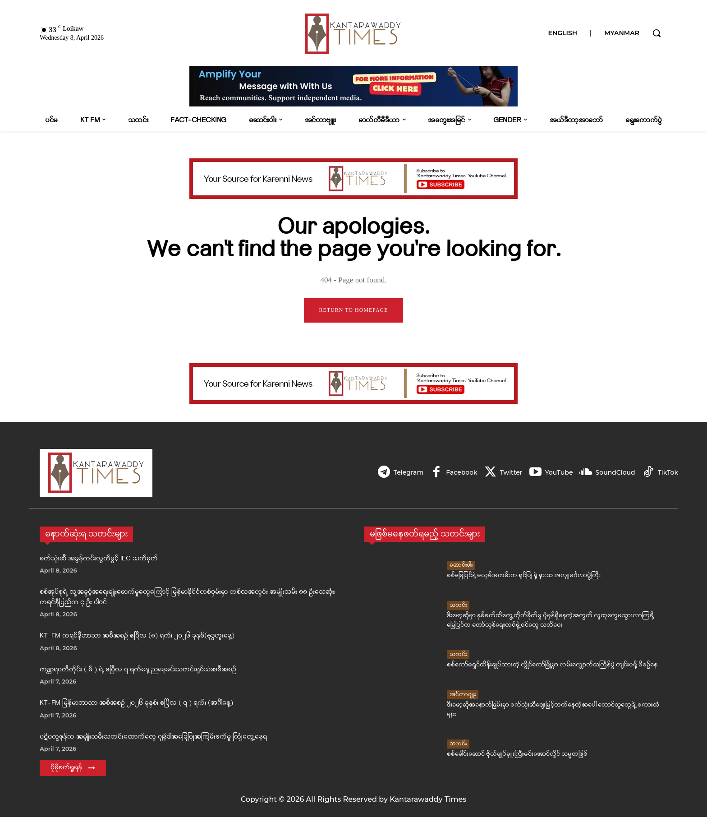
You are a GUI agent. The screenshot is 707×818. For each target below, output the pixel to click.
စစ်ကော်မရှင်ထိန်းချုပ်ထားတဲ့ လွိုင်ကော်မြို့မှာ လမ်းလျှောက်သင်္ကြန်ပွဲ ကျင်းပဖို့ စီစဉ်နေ (552, 665)
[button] (656, 33)
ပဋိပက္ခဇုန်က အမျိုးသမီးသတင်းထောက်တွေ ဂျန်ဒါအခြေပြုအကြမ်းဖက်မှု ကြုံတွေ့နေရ (153, 737)
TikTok (668, 473)
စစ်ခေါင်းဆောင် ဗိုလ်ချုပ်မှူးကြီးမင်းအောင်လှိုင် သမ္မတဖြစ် (517, 755)
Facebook (456, 473)
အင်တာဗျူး (463, 695)
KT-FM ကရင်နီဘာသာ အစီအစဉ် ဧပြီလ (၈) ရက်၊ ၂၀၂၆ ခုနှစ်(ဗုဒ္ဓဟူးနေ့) (137, 637)
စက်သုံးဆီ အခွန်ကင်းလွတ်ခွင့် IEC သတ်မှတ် (99, 559)
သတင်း (458, 605)
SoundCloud (614, 473)
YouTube (556, 473)
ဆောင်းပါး (461, 566)
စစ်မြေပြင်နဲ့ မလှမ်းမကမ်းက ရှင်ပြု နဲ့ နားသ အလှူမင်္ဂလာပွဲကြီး (524, 576)
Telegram (402, 473)
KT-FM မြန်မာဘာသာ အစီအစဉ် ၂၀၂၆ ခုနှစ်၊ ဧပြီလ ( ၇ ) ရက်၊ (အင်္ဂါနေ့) (136, 704)
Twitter (507, 473)
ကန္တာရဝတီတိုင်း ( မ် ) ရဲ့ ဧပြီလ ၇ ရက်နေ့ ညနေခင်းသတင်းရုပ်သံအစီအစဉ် (138, 670)
